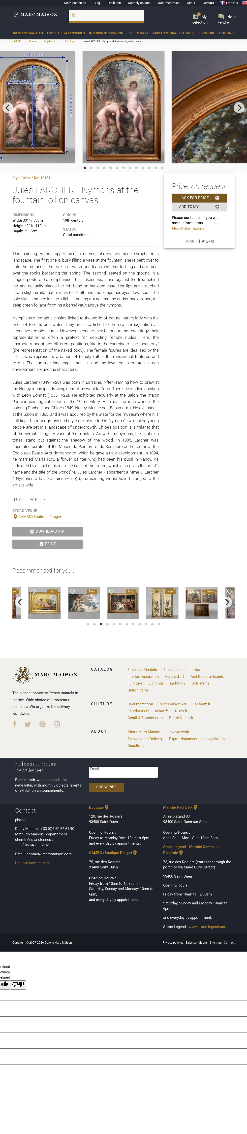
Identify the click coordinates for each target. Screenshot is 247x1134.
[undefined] (18, 985)
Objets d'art (137, 33)
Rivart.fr (161, 711)
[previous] (7, 107)
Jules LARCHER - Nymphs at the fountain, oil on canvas (113, 41)
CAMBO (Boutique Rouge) (36, 517)
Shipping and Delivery (145, 739)
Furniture (206, 33)
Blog (97, 3)
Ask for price (201, 198)
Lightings (227, 33)
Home (32, 41)
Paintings (69, 41)
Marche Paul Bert (180, 807)
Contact (208, 3)
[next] (239, 107)
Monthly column (139, 3)
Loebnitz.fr (201, 704)
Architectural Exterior (173, 33)
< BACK (16, 41)
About (191, 3)
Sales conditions (196, 942)
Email (94, 769)
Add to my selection (199, 207)
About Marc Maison (143, 732)
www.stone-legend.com (208, 927)
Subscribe (106, 787)
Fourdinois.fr (138, 711)
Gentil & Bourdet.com (145, 718)
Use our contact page (33, 863)
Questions (135, 746)
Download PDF (47, 531)
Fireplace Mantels (27, 33)
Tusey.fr (180, 711)
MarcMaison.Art (172, 704)
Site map (216, 942)
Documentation (169, 3)
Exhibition (114, 3)
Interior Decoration (106, 33)
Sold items (201, 683)
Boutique (99, 807)
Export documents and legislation (197, 739)
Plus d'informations (188, 228)
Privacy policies (173, 942)
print (47, 544)
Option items (138, 690)
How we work (178, 732)
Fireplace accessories (66, 33)
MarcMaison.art (75, 3)
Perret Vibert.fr (181, 718)
